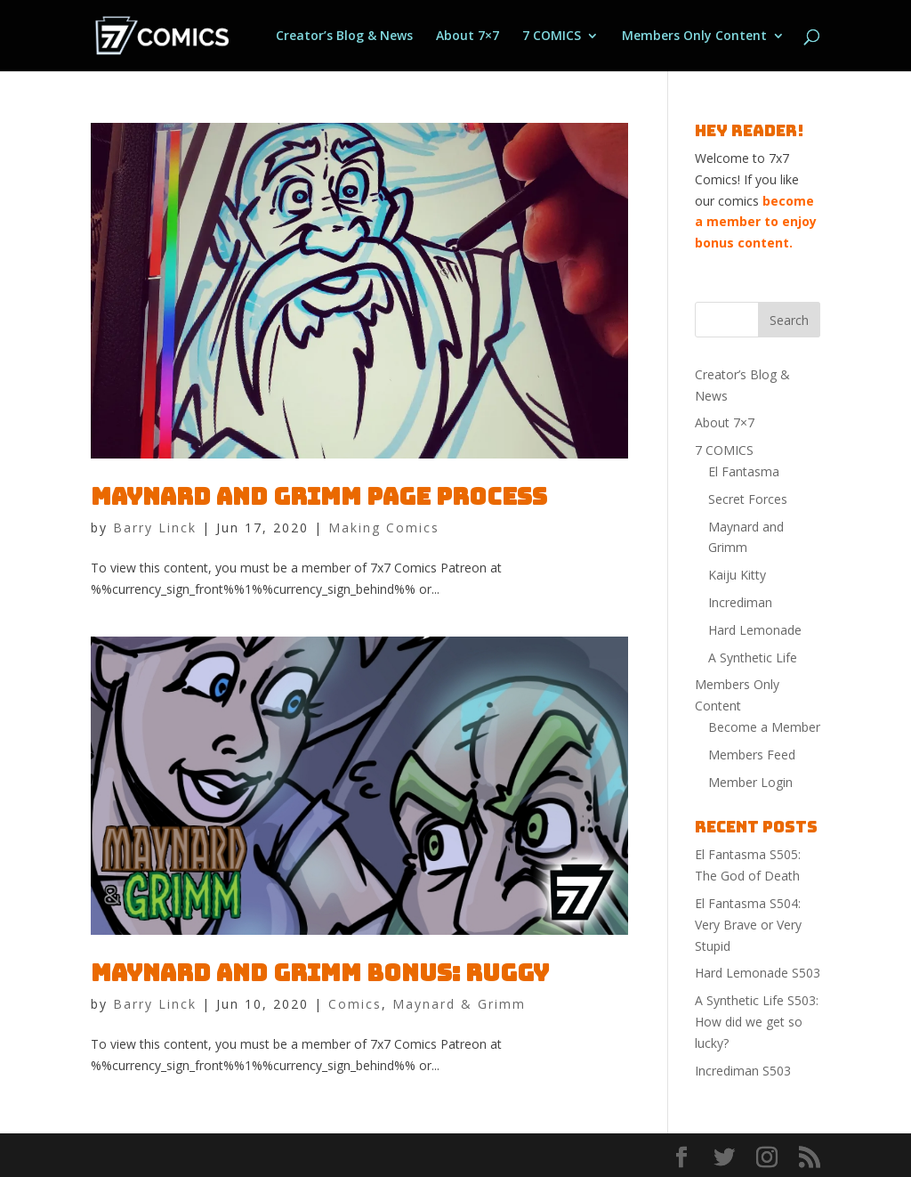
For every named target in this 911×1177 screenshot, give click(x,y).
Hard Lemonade (755, 629)
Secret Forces (747, 499)
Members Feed (751, 754)
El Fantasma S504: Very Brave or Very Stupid (748, 924)
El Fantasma (743, 471)
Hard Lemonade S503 (757, 972)
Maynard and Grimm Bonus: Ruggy (320, 972)
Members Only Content (694, 36)
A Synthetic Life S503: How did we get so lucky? (756, 1021)
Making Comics (383, 527)
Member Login (750, 782)
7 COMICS (551, 36)
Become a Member (764, 726)
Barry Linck (155, 527)
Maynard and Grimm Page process (319, 496)
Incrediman (740, 602)
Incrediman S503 (743, 1070)
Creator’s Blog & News (344, 36)
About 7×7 (467, 36)
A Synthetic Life (752, 657)
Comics (355, 1003)
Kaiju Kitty (737, 574)
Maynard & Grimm (459, 1003)
